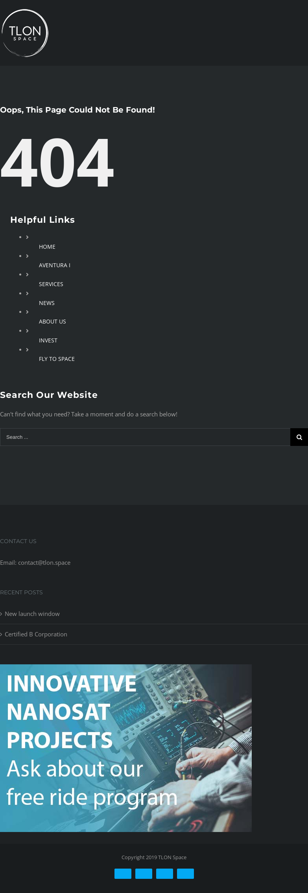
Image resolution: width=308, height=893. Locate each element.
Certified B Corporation (36, 634)
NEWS (47, 303)
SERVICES (51, 284)
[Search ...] (145, 437)
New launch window (32, 614)
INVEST (48, 340)
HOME (47, 246)
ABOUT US (52, 321)
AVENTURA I (54, 265)
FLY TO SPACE (57, 358)
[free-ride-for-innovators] (126, 670)
